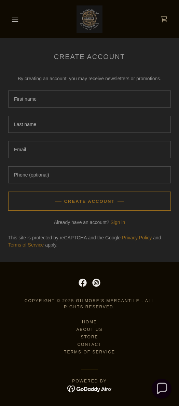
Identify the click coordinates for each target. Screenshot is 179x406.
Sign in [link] (117, 222)
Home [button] (89, 322)
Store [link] (89, 337)
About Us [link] (89, 329)
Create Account (89, 201)
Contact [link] (89, 344)
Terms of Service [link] (26, 245)
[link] (89, 19)
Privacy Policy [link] (137, 237)
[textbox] (89, 99)
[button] (16, 19)
